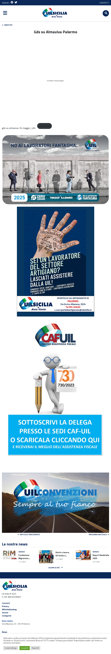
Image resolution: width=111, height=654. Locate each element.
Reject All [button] (35, 648)
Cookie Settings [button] (11, 648)
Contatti (6, 603)
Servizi (5, 612)
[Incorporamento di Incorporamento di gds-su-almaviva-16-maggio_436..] (55, 80)
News (4, 632)
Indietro (7, 24)
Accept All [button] (24, 648)
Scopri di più (55, 567)
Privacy (5, 606)
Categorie (6, 615)
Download (45, 126)
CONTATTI (104, 2)
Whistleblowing (9, 609)
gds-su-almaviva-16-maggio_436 (18, 128)
